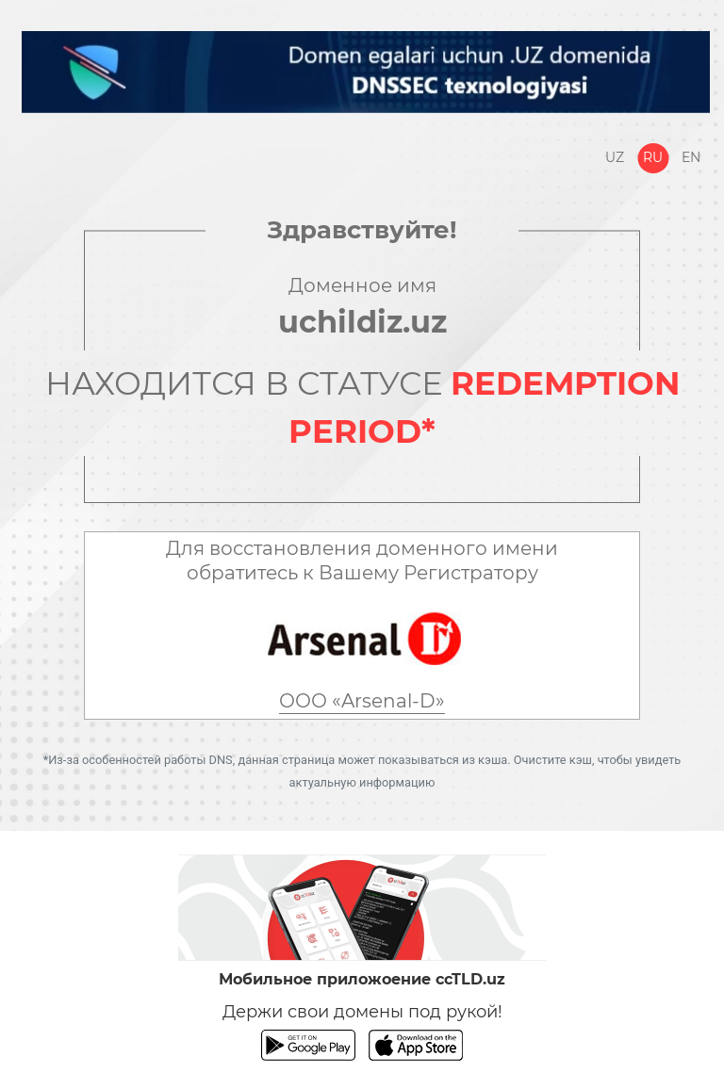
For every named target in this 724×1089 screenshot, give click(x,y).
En (691, 157)
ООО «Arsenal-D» (362, 701)
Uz (614, 157)
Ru (653, 157)
